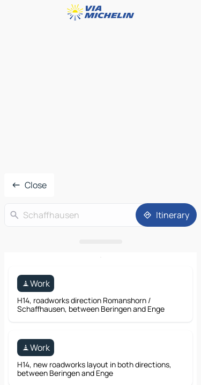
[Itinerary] (166, 215)
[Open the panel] (100, 241)
